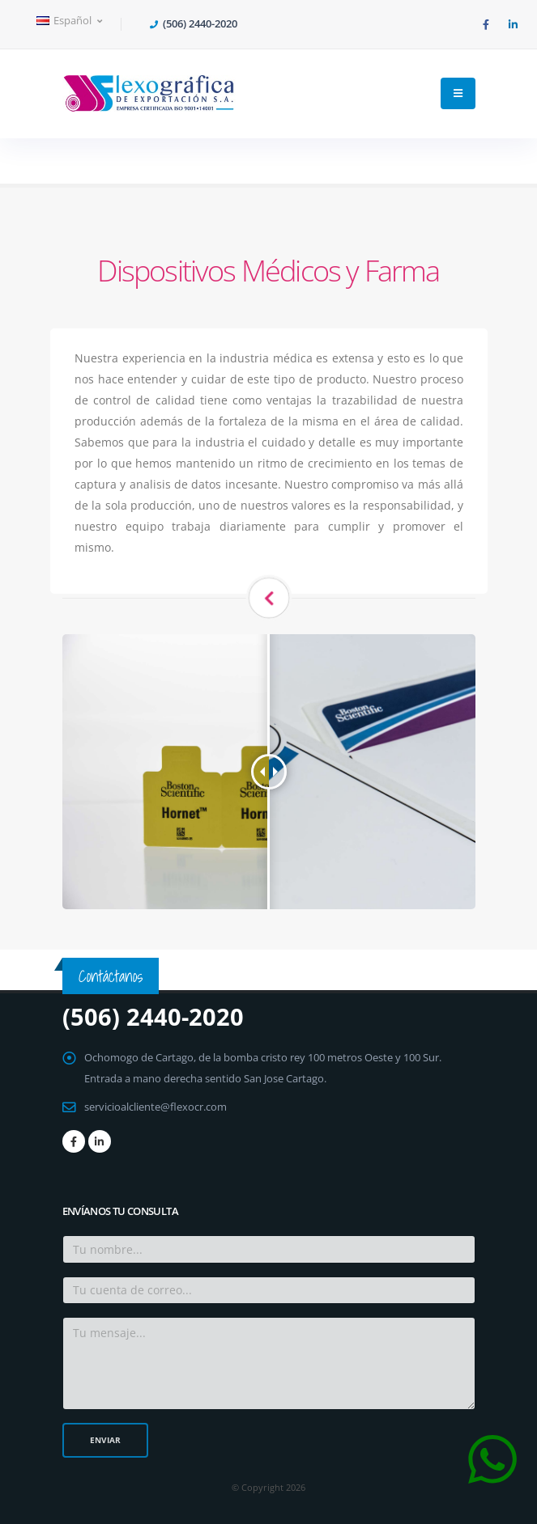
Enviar (105, 1440)
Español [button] (69, 21)
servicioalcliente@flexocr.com (155, 1107)
